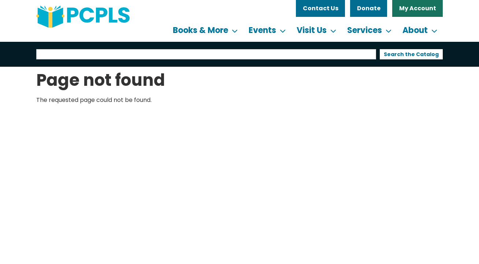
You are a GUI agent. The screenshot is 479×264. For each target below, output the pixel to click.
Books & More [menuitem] (200, 30)
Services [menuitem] (364, 30)
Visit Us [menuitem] (312, 30)
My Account (417, 8)
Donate (368, 8)
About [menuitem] (415, 30)
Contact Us (320, 8)
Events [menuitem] (262, 30)
